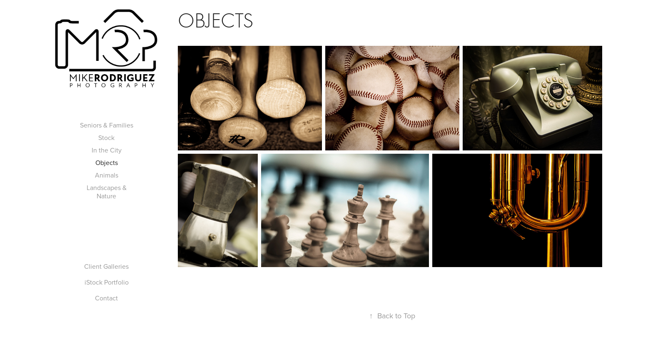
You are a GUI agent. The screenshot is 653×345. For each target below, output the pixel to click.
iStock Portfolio (107, 282)
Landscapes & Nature (107, 191)
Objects (106, 162)
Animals (106, 175)
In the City (107, 150)
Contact (106, 297)
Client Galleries (106, 266)
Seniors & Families (106, 125)
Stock (106, 137)
